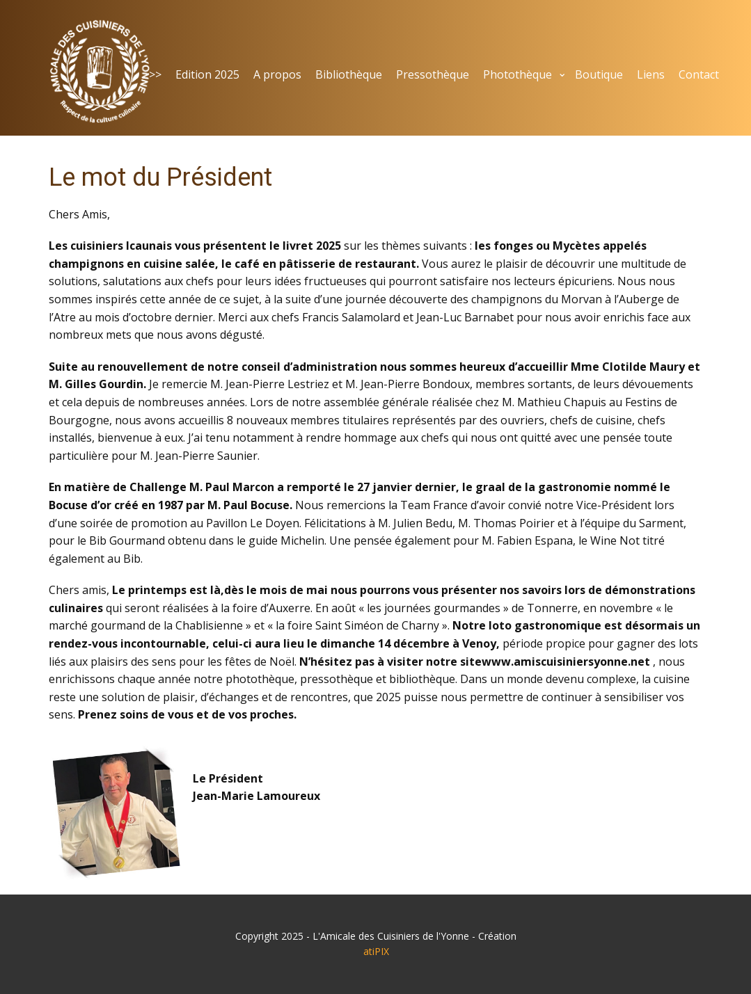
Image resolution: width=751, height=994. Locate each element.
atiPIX (376, 951)
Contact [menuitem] (699, 74)
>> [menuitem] (155, 74)
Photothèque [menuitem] (517, 74)
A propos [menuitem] (277, 74)
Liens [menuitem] (651, 74)
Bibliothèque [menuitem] (348, 74)
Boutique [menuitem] (599, 74)
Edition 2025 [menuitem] (207, 74)
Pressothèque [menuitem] (432, 74)
